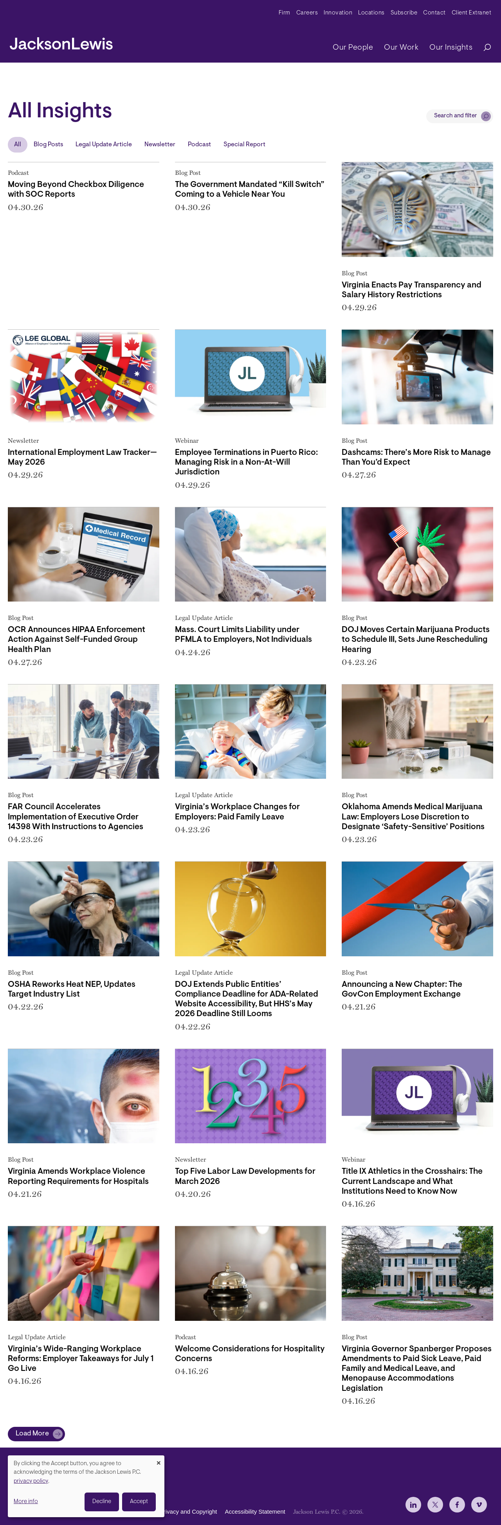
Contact (434, 13)
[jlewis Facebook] (457, 1504)
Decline (101, 1502)
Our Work (401, 48)
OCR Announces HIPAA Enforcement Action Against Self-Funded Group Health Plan (76, 640)
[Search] (483, 48)
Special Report (244, 145)
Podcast (199, 145)
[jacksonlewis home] (61, 41)
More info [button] (26, 1502)
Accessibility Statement (255, 1511)
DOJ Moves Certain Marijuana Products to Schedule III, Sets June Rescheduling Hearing (416, 640)
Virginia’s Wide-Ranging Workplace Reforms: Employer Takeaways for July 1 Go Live (80, 1359)
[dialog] (86, 1486)
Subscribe (404, 13)
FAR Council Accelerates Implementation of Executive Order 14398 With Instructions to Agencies (75, 817)
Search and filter (455, 116)
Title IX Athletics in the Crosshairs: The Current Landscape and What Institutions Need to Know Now (412, 1181)
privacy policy (31, 1481)
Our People (353, 48)
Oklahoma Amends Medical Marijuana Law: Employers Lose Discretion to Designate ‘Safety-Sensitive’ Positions (413, 817)
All (17, 145)
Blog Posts (48, 145)
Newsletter (159, 145)
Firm (284, 13)
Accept (139, 1502)
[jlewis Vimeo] (479, 1504)
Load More (32, 1433)
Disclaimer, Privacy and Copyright (173, 1511)
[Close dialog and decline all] (158, 1460)
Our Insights (450, 48)
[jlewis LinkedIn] (413, 1504)
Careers (307, 13)
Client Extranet (472, 13)
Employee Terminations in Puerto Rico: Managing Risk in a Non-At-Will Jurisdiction (246, 462)
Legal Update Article (104, 145)
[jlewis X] (435, 1504)
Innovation (338, 13)
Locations (371, 13)
